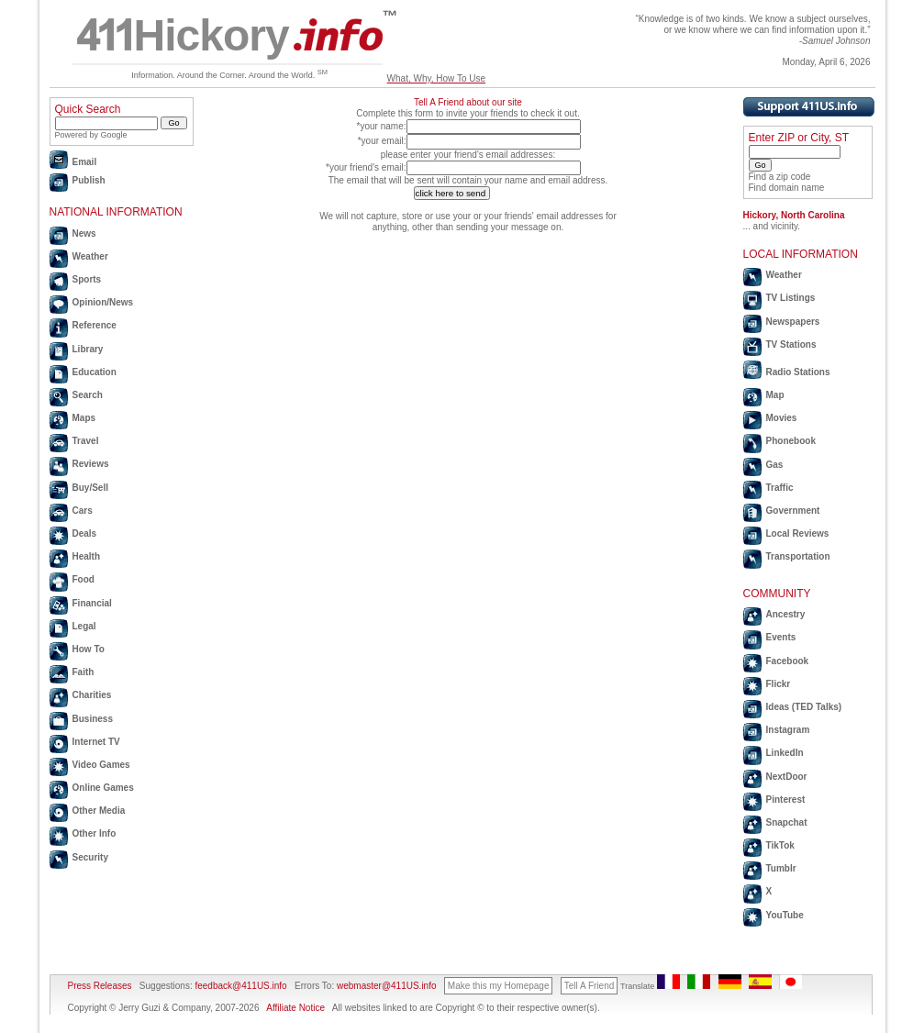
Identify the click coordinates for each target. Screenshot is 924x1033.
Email (84, 162)
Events (781, 637)
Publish (89, 180)
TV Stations (791, 344)
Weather (90, 256)
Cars (82, 510)
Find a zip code (780, 177)
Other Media (99, 810)
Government (793, 510)
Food (83, 579)
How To (88, 649)
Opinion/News (103, 302)
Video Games (101, 765)
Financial (92, 603)
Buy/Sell (90, 488)
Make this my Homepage (499, 986)
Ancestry (786, 614)
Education (94, 372)
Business (92, 719)
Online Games (103, 788)
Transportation (798, 556)
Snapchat (786, 822)
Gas (775, 465)
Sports (87, 279)
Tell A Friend (589, 986)
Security (90, 857)
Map (775, 395)
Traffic (780, 488)
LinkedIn (785, 753)
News (84, 233)
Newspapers (793, 322)
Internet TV (96, 742)
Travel (85, 441)
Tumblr (781, 868)
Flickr (778, 684)
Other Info (94, 833)
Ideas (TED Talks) (804, 707)
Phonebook (791, 441)
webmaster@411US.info (387, 986)
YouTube (785, 915)
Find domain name (787, 188)
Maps (84, 418)
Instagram (788, 730)
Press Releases (100, 986)
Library (88, 349)
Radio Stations (798, 372)
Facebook (787, 661)
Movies (781, 418)
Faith (83, 672)
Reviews (90, 464)
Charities (92, 695)
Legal (84, 626)
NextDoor (786, 777)
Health (86, 556)
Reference (94, 325)
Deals (84, 533)
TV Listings (791, 298)
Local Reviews (797, 533)
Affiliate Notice (295, 1008)
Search (87, 395)
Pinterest (786, 799)
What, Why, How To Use (436, 78)
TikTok (780, 845)
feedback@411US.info (240, 986)
